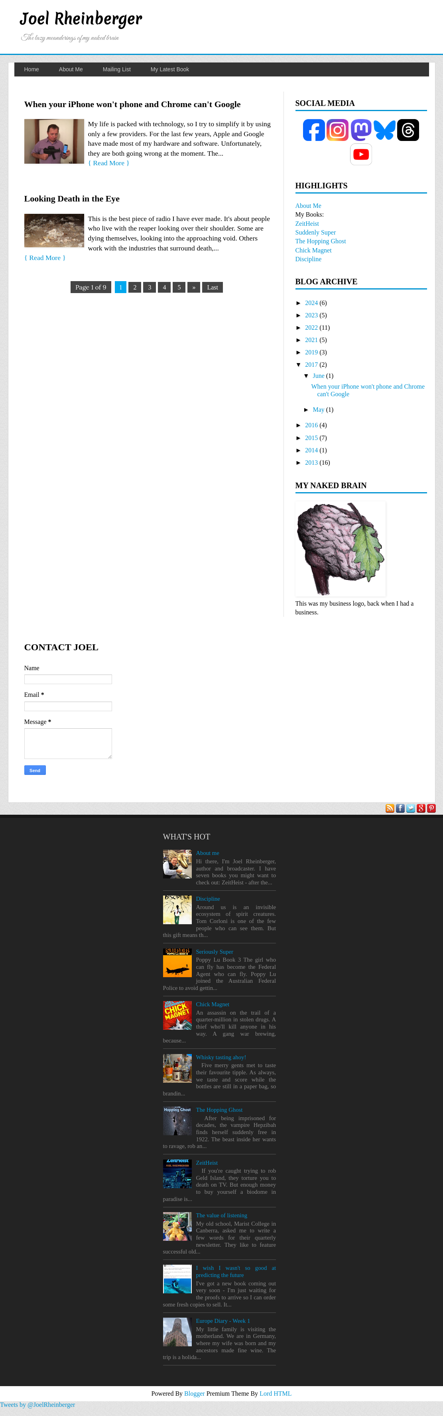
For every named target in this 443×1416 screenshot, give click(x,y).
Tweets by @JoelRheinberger (37, 1404)
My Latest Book (170, 69)
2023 (311, 315)
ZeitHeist (307, 223)
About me (207, 853)
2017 (311, 364)
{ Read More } (109, 163)
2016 (311, 425)
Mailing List (117, 69)
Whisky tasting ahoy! (221, 1057)
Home (31, 69)
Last (212, 287)
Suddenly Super (315, 232)
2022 (311, 327)
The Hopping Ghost (320, 241)
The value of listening (221, 1215)
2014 (311, 450)
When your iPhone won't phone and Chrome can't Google (132, 104)
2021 (311, 339)
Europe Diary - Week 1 (223, 1321)
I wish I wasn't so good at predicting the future (236, 1271)
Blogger (195, 1393)
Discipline (308, 259)
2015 (311, 437)
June (318, 375)
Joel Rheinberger (81, 18)
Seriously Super (214, 952)
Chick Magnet (313, 250)
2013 (311, 462)
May (318, 409)
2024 (311, 302)
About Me (71, 69)
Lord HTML (275, 1393)
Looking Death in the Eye (72, 198)
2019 (311, 352)
